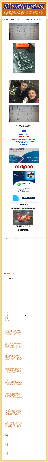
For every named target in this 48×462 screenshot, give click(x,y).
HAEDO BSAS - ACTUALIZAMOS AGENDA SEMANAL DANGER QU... (14, 368)
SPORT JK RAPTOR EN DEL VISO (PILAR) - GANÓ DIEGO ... (13, 330)
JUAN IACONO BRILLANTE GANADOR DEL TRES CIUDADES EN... (13, 344)
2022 (5, 443)
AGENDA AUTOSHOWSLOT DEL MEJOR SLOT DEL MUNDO (13, 369)
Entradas (5, 311)
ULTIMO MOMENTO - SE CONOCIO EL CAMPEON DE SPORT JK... (13, 397)
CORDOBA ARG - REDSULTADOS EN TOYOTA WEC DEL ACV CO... (14, 373)
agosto (6, 434)
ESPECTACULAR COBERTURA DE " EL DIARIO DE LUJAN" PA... (13, 379)
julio (5, 435)
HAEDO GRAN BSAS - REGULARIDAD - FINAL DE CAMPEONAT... (13, 424)
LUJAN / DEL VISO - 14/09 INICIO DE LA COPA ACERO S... (12, 433)
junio (6, 436)
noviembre (6, 321)
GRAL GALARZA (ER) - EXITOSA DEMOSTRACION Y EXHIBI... (13, 371)
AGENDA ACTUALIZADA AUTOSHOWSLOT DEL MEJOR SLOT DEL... (14, 411)
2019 (5, 446)
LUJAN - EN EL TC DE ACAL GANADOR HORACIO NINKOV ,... (13, 396)
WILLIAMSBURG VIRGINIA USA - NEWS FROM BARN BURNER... (13, 360)
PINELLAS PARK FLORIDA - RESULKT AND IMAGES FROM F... (13, 412)
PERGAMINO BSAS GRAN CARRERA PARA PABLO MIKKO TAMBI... (14, 366)
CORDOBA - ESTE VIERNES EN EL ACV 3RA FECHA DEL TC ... (13, 413)
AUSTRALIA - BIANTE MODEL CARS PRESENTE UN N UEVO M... (13, 391)
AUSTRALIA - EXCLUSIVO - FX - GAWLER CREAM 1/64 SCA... (13, 370)
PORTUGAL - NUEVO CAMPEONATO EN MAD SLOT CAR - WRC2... (14, 382)
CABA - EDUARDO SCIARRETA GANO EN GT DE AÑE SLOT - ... (13, 425)
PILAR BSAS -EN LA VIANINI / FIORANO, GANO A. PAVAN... (13, 380)
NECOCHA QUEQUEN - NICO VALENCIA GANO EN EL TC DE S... (13, 409)
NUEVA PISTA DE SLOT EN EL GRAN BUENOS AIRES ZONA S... (13, 423)
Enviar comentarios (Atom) (10, 273)
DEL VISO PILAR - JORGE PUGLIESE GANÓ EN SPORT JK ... (13, 393)
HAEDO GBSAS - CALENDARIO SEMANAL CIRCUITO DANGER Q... (14, 331)
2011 (5, 455)
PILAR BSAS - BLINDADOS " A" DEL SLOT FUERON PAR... (12, 329)
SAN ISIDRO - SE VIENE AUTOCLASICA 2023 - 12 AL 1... (12, 355)
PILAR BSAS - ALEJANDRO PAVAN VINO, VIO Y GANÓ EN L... (13, 394)
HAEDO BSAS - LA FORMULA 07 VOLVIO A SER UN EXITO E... (13, 383)
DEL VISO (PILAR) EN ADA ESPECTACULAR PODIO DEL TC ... (13, 421)
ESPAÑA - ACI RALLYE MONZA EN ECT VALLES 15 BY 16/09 (13, 410)
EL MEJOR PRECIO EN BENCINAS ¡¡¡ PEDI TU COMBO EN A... (13, 414)
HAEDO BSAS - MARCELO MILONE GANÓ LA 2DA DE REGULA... (13, 359)
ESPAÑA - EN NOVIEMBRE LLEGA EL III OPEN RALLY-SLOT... (13, 332)
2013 (5, 453)
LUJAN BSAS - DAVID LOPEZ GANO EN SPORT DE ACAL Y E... (13, 347)
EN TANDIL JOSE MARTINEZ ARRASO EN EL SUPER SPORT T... (13, 346)
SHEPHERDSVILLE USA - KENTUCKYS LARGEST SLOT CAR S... (13, 408)
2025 (5, 317)
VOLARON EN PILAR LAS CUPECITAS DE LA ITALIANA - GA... (13, 357)
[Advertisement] (24, 267)
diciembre (6, 320)
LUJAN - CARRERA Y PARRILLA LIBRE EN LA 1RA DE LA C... (13, 395)
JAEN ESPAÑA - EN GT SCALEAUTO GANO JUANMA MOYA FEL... (13, 354)
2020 (5, 445)
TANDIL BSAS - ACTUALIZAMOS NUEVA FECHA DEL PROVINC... (13, 367)
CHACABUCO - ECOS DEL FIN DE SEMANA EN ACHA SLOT (13, 427)
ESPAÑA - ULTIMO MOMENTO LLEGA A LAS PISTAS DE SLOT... (13, 385)
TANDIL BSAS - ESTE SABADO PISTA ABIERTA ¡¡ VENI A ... (12, 335)
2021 (5, 444)
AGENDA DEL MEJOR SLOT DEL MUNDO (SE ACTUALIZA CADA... (13, 333)
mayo (6, 437)
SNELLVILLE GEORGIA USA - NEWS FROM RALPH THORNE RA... (13, 334)
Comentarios (6, 312)
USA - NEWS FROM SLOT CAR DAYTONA (10, 372)
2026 (5, 316)
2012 (5, 454)
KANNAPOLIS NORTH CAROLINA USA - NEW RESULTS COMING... (14, 384)
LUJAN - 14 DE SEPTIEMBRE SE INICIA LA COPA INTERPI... (13, 422)
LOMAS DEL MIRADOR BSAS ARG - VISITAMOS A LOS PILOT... (13, 345)
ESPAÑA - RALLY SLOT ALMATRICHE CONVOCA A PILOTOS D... (13, 343)
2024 (5, 318)
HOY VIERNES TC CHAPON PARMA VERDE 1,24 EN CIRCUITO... (13, 348)
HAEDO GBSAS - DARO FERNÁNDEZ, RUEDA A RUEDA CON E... (13, 342)
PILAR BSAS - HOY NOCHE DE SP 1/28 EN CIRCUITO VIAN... (13, 398)
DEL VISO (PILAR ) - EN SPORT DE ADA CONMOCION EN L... (13, 356)
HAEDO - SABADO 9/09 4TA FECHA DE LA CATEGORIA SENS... (13, 415)
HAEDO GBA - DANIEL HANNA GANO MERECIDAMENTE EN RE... (13, 381)
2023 (5, 319)
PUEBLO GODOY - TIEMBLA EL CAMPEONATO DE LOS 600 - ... (13, 428)
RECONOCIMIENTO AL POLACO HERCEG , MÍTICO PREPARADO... (14, 341)
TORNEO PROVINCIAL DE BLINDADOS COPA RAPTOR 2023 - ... (13, 426)
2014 (5, 452)
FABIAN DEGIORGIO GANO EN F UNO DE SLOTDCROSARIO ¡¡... (13, 358)
